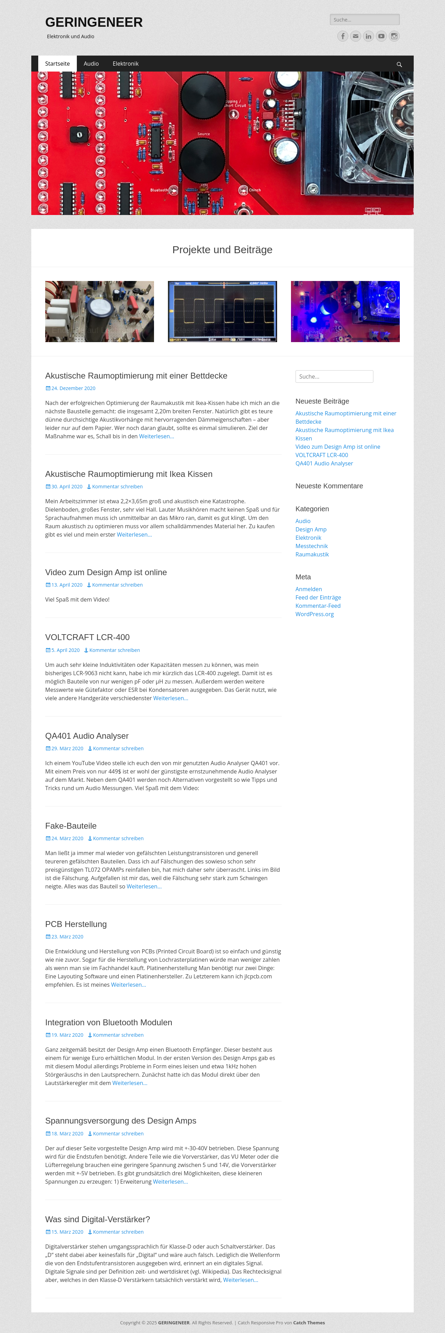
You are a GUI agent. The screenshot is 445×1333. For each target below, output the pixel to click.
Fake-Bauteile (71, 825)
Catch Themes (309, 1322)
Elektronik (125, 63)
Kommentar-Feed (318, 606)
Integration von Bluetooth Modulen (108, 1022)
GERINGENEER (94, 22)
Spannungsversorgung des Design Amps (120, 1120)
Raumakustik (312, 554)
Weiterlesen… (156, 436)
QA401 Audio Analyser (87, 735)
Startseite (57, 63)
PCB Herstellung (76, 924)
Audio (91, 63)
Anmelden (309, 589)
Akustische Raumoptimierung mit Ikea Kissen (129, 474)
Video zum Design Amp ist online (106, 572)
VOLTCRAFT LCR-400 (87, 637)
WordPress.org (315, 614)
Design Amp (311, 529)
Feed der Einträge (318, 597)
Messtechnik (312, 546)
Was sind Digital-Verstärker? (97, 1219)
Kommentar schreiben (117, 486)
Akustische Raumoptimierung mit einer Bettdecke (136, 375)
